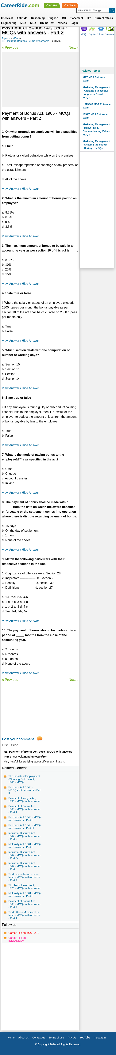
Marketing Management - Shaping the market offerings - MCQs (96, 144)
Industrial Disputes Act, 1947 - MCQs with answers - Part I (24, 866)
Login (74, 23)
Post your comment (18, 739)
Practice (69, 5)
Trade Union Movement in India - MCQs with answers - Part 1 (24, 915)
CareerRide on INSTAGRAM (17, 939)
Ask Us (72, 1037)
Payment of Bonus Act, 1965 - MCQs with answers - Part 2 (24, 904)
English (53, 18)
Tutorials (101, 34)
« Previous (10, 47)
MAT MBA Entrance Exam (94, 79)
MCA (23, 23)
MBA (33, 23)
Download (110, 34)
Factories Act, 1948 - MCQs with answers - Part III (24, 827)
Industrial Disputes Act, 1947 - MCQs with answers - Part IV (24, 855)
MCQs (84, 34)
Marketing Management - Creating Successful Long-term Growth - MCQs (96, 92)
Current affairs (104, 18)
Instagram (100, 1037)
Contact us (38, 1037)
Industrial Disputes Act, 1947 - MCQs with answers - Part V (24, 836)
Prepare (51, 5)
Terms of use (56, 1037)
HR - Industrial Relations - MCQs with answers (25, 41)
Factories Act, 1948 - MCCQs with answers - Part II (24, 790)
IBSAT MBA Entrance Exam (95, 116)
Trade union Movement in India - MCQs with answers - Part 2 (24, 877)
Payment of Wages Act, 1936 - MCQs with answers (24, 800)
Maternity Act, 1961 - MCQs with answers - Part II (24, 895)
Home (10, 1037)
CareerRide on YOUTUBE (23, 932)
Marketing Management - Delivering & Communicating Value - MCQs (96, 129)
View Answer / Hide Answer (20, 188)
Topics (5, 38)
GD (64, 18)
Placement (76, 18)
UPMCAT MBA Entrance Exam (97, 106)
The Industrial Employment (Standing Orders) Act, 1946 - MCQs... (24, 779)
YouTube (85, 1037)
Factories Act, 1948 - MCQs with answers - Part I (24, 819)
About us (23, 1037)
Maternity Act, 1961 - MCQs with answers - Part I (24, 846)
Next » (74, 47)
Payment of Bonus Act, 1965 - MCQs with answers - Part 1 (24, 809)
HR (89, 18)
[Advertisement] (40, 79)
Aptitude (22, 18)
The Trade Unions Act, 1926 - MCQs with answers (24, 887)
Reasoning (38, 18)
